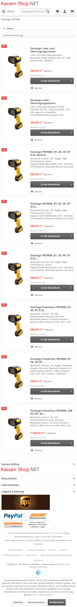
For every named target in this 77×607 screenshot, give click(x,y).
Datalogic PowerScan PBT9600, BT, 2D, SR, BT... (50, 360)
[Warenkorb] (72, 11)
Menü (8, 11)
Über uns (52, 550)
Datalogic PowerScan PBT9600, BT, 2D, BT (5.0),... (50, 309)
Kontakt (63, 550)
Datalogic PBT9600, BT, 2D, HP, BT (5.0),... (50, 205)
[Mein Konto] (65, 11)
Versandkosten (55, 533)
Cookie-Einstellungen (35, 550)
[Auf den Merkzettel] (36, 88)
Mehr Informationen (42, 594)
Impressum (38, 560)
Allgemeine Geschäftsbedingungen (56, 555)
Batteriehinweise (15, 550)
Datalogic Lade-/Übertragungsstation (43, 102)
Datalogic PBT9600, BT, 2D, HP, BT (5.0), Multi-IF (50, 153)
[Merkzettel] (57, 11)
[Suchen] (48, 11)
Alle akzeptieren (36, 602)
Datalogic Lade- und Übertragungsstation (43, 50)
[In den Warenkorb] (52, 81)
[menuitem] (8, 11)
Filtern (8, 28)
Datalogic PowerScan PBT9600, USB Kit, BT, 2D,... (51, 412)
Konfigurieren (57, 602)
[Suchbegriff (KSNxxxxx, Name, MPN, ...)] (35, 11)
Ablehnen (18, 602)
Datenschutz (31, 555)
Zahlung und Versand (12, 555)
